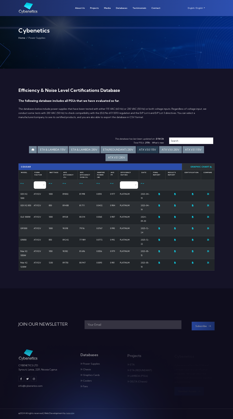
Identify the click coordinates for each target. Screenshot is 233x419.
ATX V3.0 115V (147, 149)
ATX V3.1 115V (193, 149)
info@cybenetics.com (30, 387)
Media (107, 8)
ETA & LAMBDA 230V (84, 149)
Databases (121, 8)
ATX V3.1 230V (116, 157)
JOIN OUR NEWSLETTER (43, 324)
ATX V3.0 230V (170, 149)
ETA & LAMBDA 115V (53, 149)
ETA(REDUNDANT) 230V (118, 149)
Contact (155, 8)
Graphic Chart (201, 167)
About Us (80, 8)
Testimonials (139, 8)
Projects (94, 8)
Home (21, 39)
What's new (158, 142)
